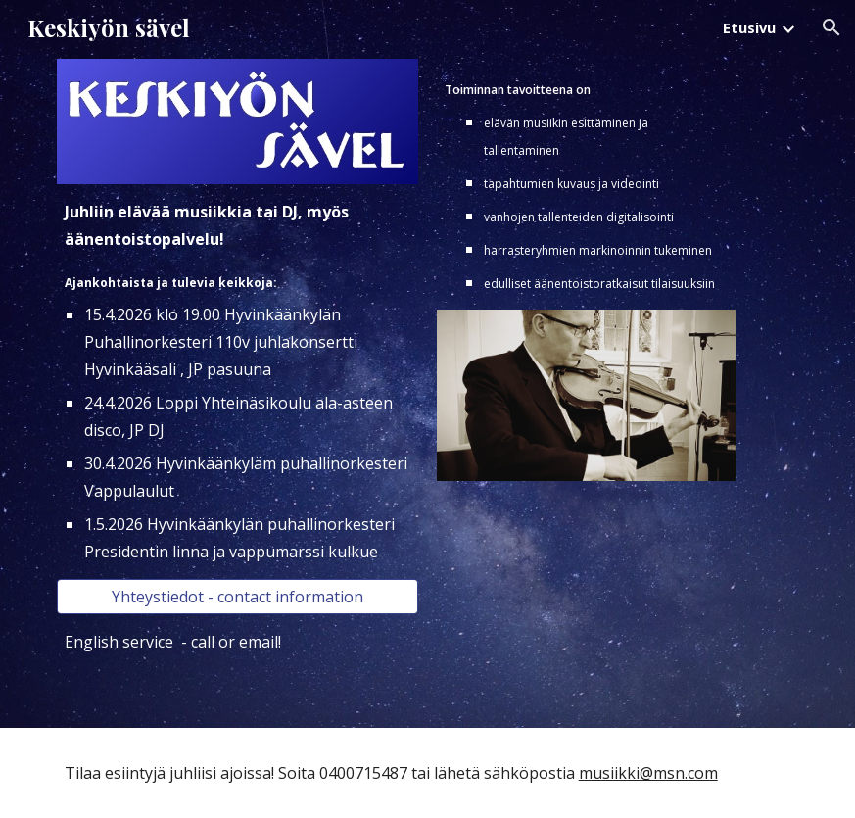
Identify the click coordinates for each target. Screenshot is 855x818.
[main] (237, 381)
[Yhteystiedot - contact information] (237, 596)
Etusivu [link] (749, 27)
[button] (831, 27)
